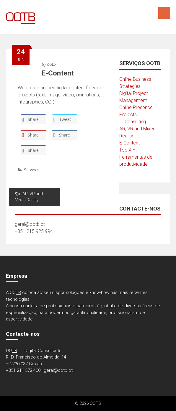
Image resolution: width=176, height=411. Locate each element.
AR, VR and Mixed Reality (29, 196)
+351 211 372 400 (23, 370)
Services (32, 169)
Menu (164, 13)
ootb (51, 64)
